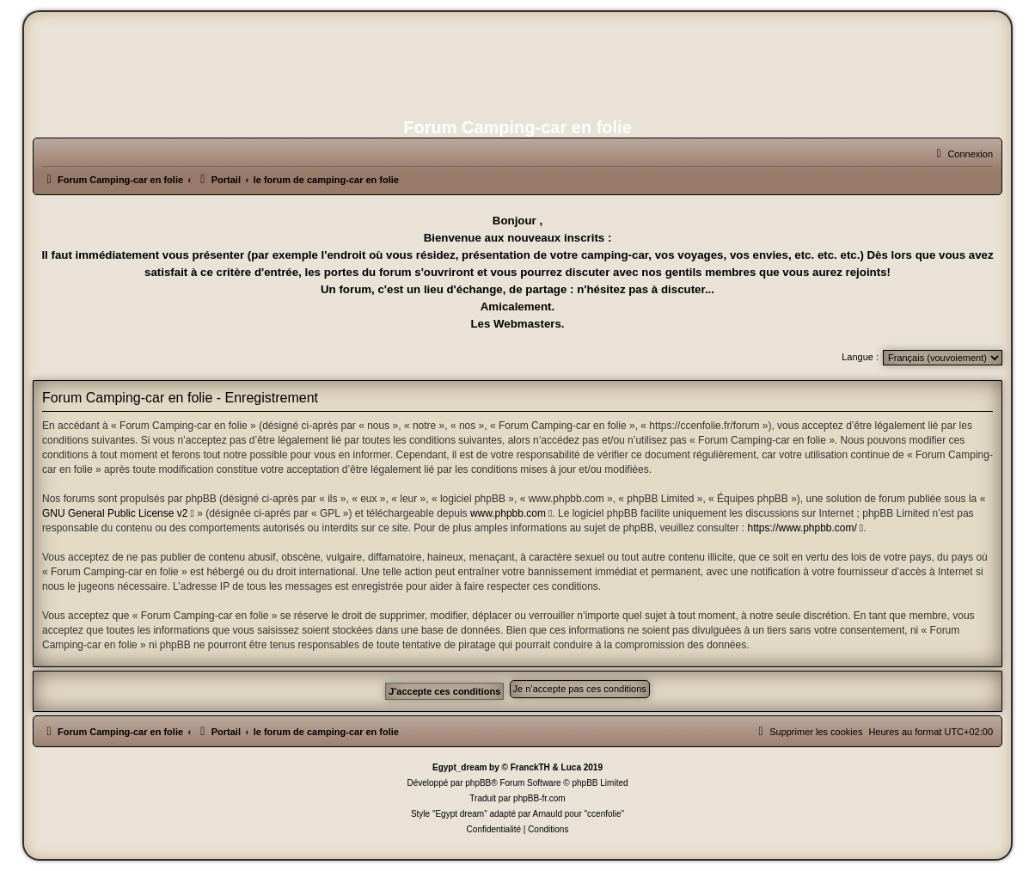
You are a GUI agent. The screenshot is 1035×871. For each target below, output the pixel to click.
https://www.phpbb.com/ (801, 528)
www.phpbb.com (508, 513)
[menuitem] (962, 154)
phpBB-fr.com (539, 798)
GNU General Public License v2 (114, 513)
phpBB (478, 783)
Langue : (860, 357)
